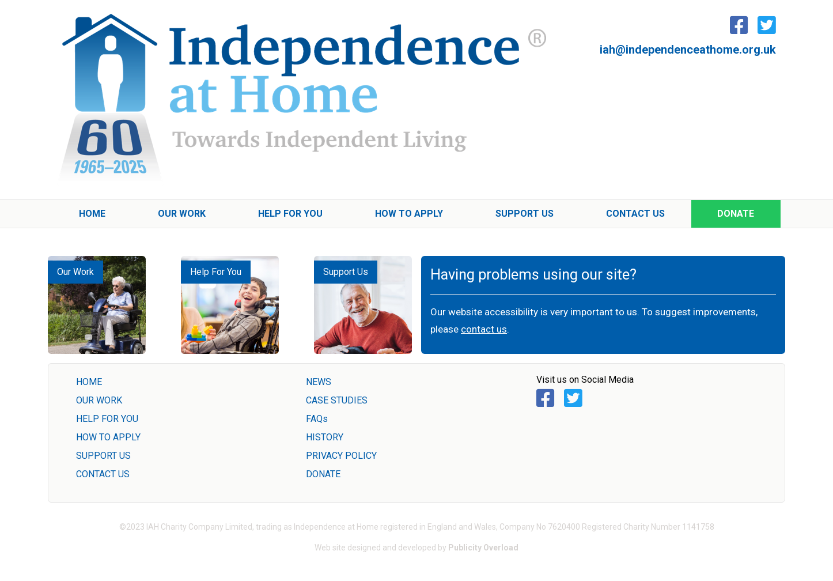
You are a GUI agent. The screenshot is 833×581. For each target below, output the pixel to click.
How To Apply (409, 213)
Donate (735, 213)
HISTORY (324, 437)
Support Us (524, 213)
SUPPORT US (103, 455)
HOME (89, 381)
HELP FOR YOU (107, 418)
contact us (484, 329)
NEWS (318, 381)
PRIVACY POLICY (341, 455)
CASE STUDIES (337, 400)
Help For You (290, 213)
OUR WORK (99, 400)
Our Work (182, 213)
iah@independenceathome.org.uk (688, 49)
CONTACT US (103, 474)
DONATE (323, 474)
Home (92, 213)
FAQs (317, 418)
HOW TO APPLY (108, 437)
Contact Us (635, 213)
